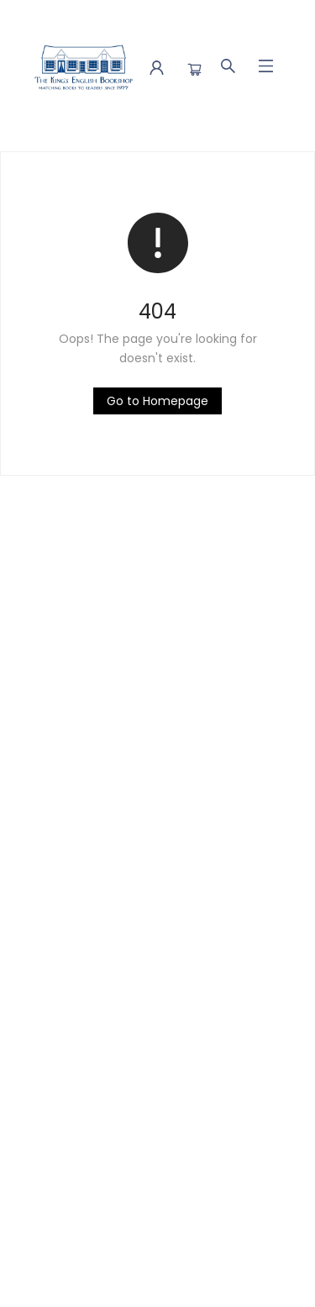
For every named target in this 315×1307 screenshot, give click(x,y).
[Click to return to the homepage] (157, 400)
